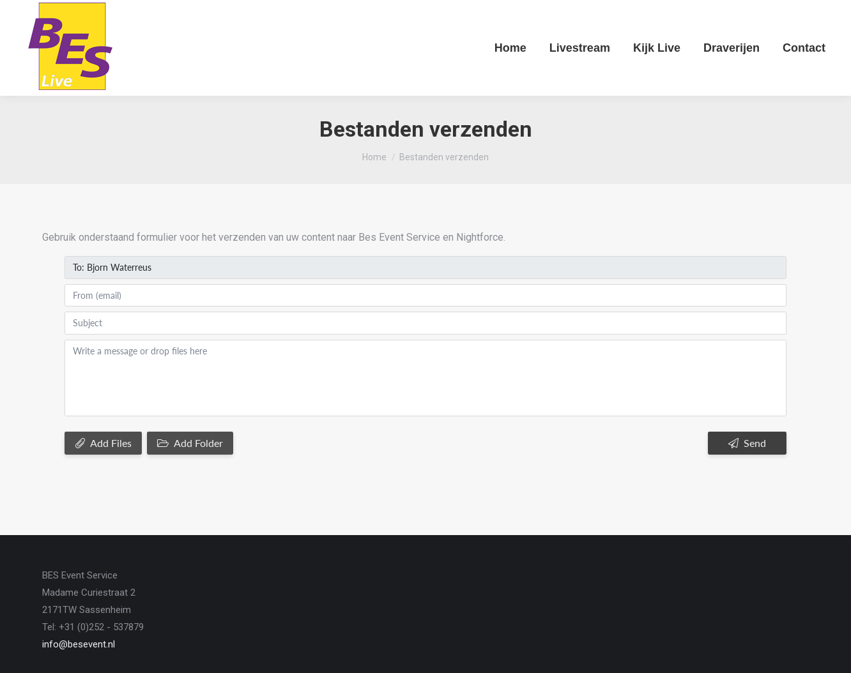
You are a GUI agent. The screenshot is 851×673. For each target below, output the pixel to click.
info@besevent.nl (78, 590)
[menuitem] (510, 47)
